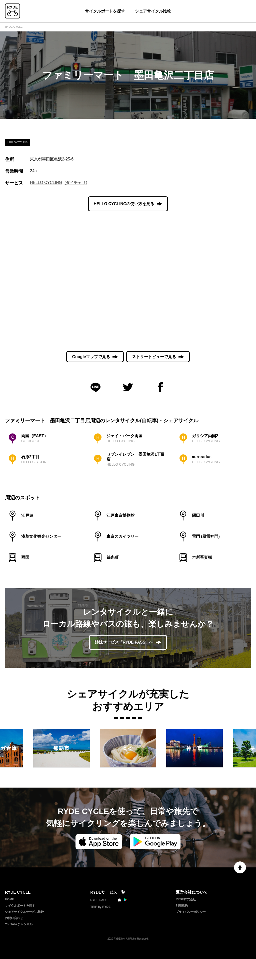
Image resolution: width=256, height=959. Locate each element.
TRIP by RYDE (100, 907)
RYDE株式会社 (186, 899)
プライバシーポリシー (191, 912)
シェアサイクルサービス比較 (24, 912)
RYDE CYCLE (13, 26)
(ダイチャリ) (75, 182)
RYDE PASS (98, 900)
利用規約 (182, 905)
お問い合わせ (14, 918)
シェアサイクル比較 (153, 11)
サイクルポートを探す (105, 11)
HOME (9, 899)
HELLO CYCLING (46, 182)
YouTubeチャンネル (18, 924)
